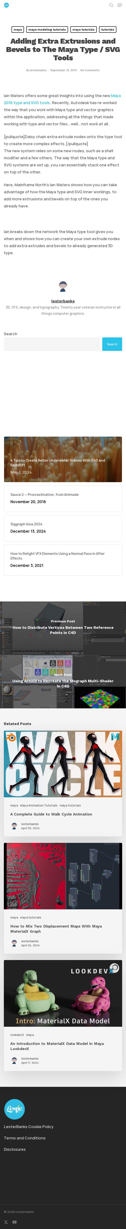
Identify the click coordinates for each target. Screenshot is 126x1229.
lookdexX (17, 1035)
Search (10, 333)
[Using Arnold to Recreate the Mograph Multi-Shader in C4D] (63, 681)
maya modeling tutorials (47, 29)
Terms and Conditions (25, 1137)
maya (18, 29)
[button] (119, 5)
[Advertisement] (63, 394)
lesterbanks (38, 70)
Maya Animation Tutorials (39, 805)
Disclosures (15, 1149)
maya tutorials (84, 29)
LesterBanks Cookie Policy (29, 1126)
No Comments (90, 70)
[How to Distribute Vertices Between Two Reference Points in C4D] (63, 628)
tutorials (107, 29)
